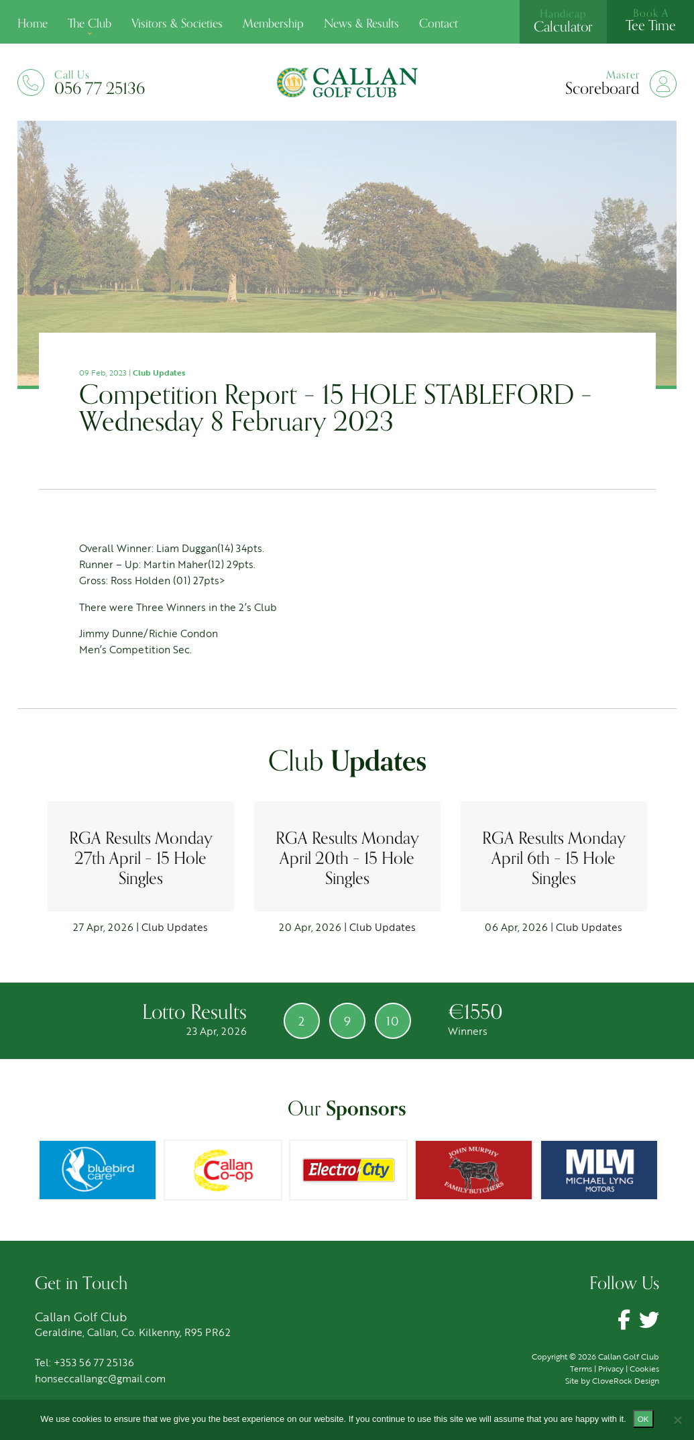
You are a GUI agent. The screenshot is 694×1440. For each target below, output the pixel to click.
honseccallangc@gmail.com (100, 1378)
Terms (581, 1368)
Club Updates (159, 372)
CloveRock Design (625, 1380)
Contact (438, 23)
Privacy (611, 1368)
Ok (643, 1419)
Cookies (644, 1368)
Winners (473, 1030)
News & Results (361, 23)
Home (32, 23)
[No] (677, 1420)
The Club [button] (89, 23)
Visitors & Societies (177, 23)
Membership (273, 23)
